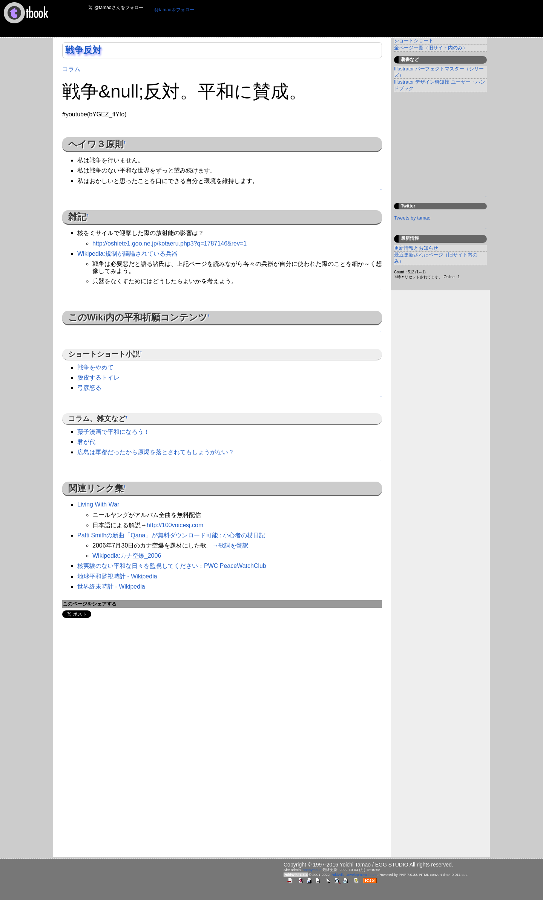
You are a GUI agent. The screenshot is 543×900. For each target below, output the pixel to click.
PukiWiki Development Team (354, 875)
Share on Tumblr (108, 614)
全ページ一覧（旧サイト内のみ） (431, 47)
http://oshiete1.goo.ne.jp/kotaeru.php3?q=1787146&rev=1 (169, 243)
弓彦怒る (89, 387)
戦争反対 (83, 50)
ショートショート (413, 40)
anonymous (312, 870)
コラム (71, 69)
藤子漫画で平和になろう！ (113, 432)
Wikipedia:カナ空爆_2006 (126, 555)
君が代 (86, 442)
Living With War (98, 504)
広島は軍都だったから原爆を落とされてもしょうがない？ (155, 452)
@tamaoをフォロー (174, 9)
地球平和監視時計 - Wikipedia (117, 576)
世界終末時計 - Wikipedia (111, 586)
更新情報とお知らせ (416, 248)
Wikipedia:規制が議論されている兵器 (127, 253)
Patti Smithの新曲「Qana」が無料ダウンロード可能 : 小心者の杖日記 (171, 535)
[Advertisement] (337, 19)
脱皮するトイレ (98, 377)
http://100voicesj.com (175, 525)
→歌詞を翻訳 (230, 545)
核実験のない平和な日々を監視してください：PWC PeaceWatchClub (171, 566)
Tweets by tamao (412, 218)
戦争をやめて (95, 367)
